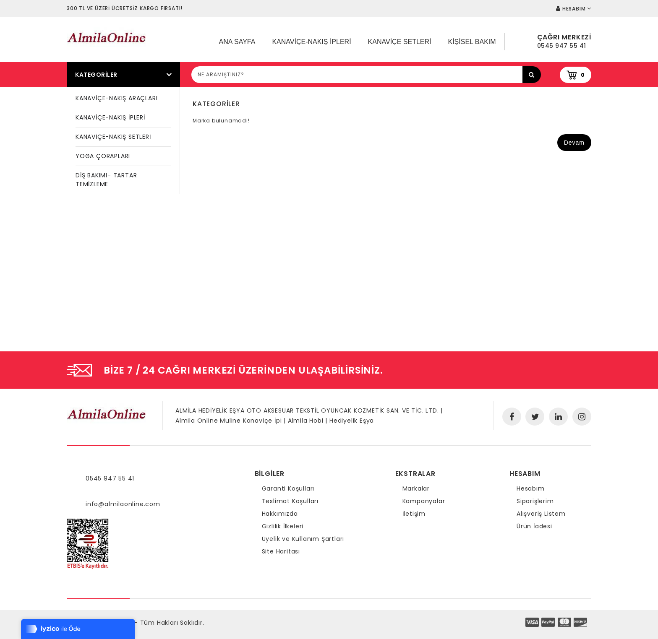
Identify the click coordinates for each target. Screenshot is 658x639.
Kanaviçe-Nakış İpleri (311, 41)
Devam (574, 142)
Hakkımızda (280, 513)
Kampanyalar (423, 501)
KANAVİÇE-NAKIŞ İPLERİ (110, 117)
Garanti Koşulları (288, 488)
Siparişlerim (535, 501)
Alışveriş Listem (541, 513)
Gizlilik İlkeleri (283, 526)
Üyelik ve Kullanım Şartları (303, 539)
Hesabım (531, 488)
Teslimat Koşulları (290, 501)
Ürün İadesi (534, 526)
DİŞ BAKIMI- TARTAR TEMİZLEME (106, 179)
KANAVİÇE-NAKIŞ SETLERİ (113, 136)
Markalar (416, 488)
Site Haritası (281, 551)
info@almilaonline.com (123, 504)
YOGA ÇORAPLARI (103, 156)
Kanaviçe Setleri (399, 41)
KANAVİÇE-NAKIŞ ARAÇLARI (116, 98)
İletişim (414, 513)
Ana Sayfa (237, 41)
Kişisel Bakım (472, 41)
